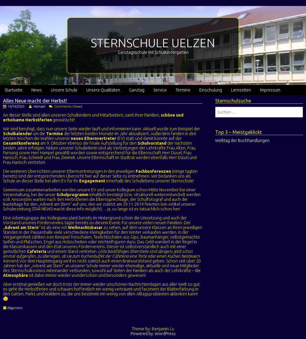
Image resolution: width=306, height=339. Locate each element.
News (36, 90)
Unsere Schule (64, 90)
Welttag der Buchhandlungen (242, 140)
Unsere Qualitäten (103, 90)
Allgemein (15, 308)
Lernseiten (241, 90)
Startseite (13, 90)
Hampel (39, 106)
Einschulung (210, 90)
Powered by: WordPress (153, 333)
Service (160, 90)
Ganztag (136, 90)
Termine (183, 90)
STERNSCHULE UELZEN (153, 43)
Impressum (270, 90)
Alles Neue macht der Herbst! (35, 100)
